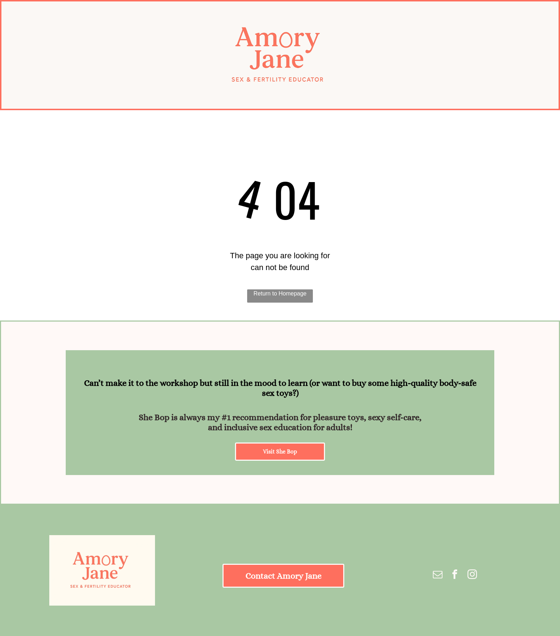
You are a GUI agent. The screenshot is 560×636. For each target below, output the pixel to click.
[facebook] (455, 575)
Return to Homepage (280, 293)
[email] (438, 575)
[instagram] (472, 575)
